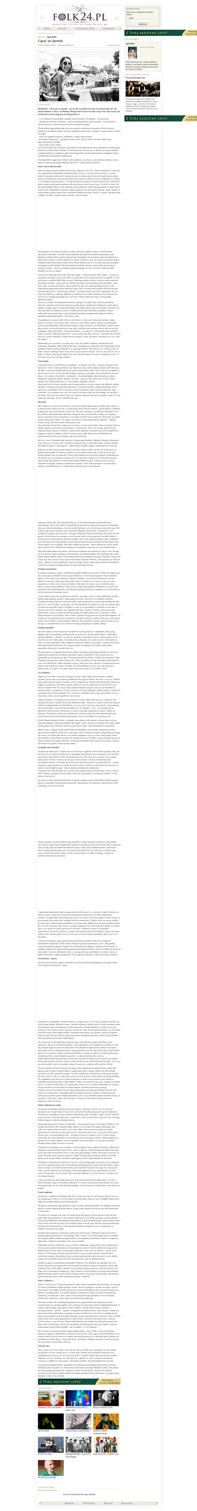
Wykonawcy (108, 28)
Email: (131, 18)
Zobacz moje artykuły (147, 47)
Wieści (46, 28)
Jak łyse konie (51, 1422)
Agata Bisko (52, 37)
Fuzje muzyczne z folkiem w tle (106, 1446)
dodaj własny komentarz (47, 1490)
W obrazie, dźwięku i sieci (135, 78)
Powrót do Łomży (51, 1446)
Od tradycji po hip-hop (51, 1469)
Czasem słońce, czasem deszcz (78, 1422)
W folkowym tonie (84, 28)
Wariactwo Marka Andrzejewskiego (106, 1423)
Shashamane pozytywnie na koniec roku (78, 1400)
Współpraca (89, 1503)
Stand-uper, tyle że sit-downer (51, 1399)
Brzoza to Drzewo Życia (106, 1399)
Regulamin (126, 1503)
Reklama (108, 1503)
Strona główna (79, 15)
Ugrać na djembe (70, 33)
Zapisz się (143, 24)
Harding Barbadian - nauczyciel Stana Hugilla (78, 1447)
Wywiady (62, 28)
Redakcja (69, 1503)
